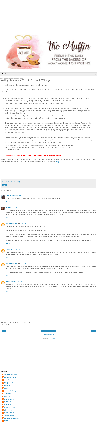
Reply (8, 201)
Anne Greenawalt (10, 380)
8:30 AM (20, 281)
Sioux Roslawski (11, 223)
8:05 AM (23, 223)
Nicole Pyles (8, 410)
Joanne (8, 207)
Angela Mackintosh (10, 374)
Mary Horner (8, 404)
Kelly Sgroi (7, 396)
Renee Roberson (11, 281)
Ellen (6, 388)
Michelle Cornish (9, 407)
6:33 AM (14, 207)
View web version (48, 335)
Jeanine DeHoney (10, 391)
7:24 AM (23, 263)
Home (48, 331)
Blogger (52, 338)
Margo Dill (9, 249)
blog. (57, 162)
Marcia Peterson (9, 399)
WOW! (6, 421)
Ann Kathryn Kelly (10, 377)
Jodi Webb (7, 393)
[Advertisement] (48, 17)
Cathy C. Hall (10, 195)
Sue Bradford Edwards (11, 418)
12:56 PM (17, 249)
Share (4, 185)
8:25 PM (18, 195)
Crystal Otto (8, 385)
